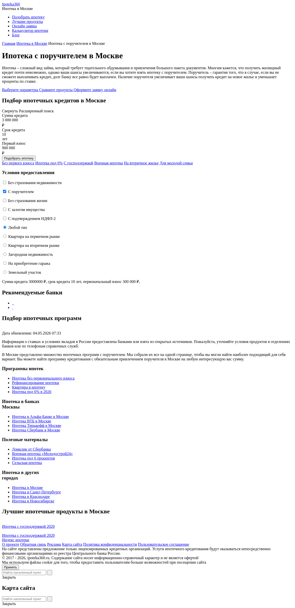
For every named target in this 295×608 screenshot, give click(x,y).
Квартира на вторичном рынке (34, 245)
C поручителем (21, 192)
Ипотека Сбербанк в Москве (36, 430)
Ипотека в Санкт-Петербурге (36, 492)
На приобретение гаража (29, 263)
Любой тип (17, 227)
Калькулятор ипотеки (30, 30)
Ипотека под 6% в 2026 (31, 392)
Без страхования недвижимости (35, 183)
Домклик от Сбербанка (31, 449)
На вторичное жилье (141, 163)
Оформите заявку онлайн (95, 90)
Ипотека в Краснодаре (31, 496)
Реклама (54, 544)
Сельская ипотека (27, 463)
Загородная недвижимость (30, 254)
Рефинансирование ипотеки (35, 383)
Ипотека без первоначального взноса (43, 378)
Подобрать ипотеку (28, 17)
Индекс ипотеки (15, 540)
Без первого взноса (18, 163)
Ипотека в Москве (27, 487)
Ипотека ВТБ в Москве (31, 421)
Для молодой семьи (176, 163)
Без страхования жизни (27, 201)
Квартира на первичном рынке (34, 236)
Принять (10, 567)
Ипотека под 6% (49, 163)
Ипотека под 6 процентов (33, 458)
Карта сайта (72, 544)
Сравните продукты (56, 90)
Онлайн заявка (24, 26)
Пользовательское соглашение (163, 544)
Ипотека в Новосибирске (33, 501)
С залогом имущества (26, 209)
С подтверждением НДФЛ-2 (32, 218)
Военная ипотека (108, 163)
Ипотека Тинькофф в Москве (36, 425)
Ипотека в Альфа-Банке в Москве (40, 416)
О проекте (10, 544)
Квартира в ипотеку (28, 387)
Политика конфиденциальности (110, 544)
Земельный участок (24, 272)
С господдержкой (78, 163)
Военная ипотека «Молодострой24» (42, 454)
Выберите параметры (20, 90)
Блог (16, 35)
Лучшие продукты (27, 21)
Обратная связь (33, 544)
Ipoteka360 (11, 4)
